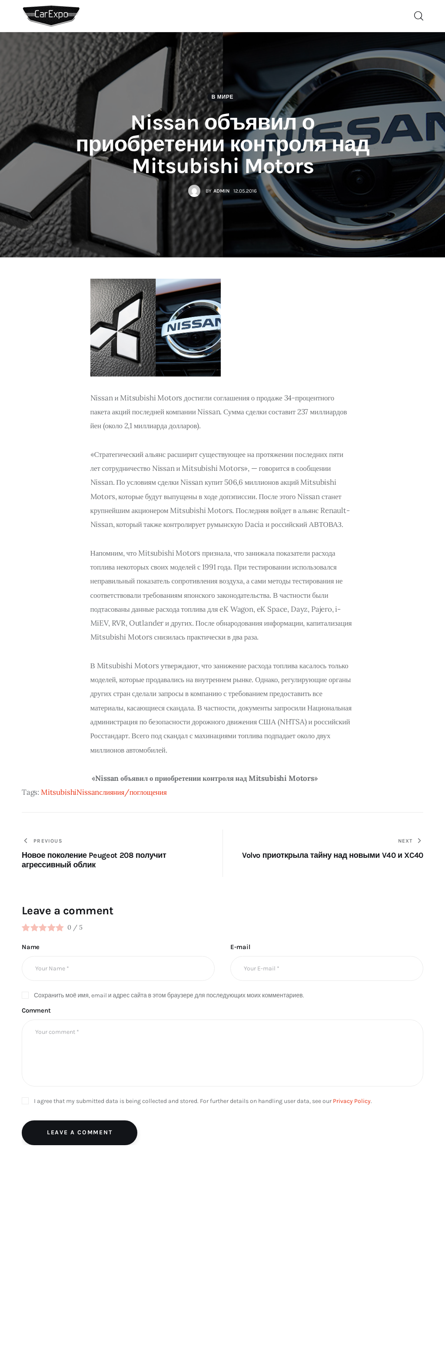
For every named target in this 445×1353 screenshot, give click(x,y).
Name (31, 947)
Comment (36, 1010)
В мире (223, 97)
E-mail (240, 947)
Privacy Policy (352, 1101)
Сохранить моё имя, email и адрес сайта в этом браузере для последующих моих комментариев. (169, 995)
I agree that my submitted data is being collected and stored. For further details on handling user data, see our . (203, 1101)
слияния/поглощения (132, 792)
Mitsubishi (58, 792)
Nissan (87, 792)
